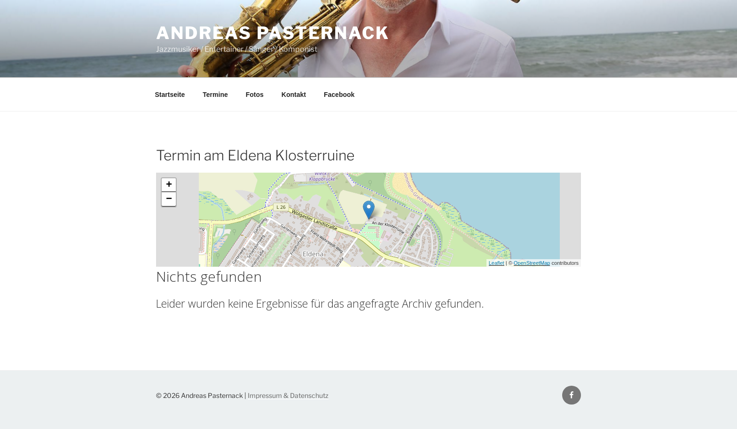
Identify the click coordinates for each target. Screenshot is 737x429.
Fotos (255, 94)
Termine (215, 94)
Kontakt (294, 94)
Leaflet (496, 263)
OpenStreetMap (532, 263)
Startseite (170, 94)
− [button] (169, 199)
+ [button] (169, 185)
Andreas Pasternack (273, 33)
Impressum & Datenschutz (288, 395)
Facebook (339, 94)
